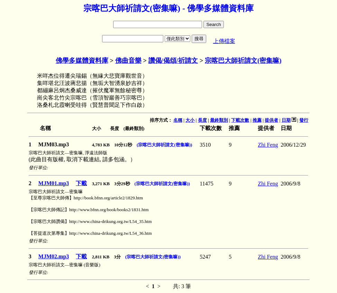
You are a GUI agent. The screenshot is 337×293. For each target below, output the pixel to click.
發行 (303, 120)
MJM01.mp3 (53, 183)
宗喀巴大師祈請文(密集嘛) (243, 60)
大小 (189, 120)
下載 (81, 183)
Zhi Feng (268, 145)
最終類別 (219, 120)
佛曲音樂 (128, 60)
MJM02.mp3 (53, 256)
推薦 (257, 120)
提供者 (271, 120)
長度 (202, 120)
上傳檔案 (224, 41)
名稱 (177, 120)
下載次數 (240, 120)
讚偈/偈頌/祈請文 (173, 60)
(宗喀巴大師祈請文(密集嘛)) (164, 144)
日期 (286, 120)
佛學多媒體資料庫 (82, 60)
